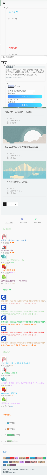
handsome (31, 469)
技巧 (8, 458)
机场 (8, 465)
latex (27, 458)
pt (44, 458)
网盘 (4, 465)
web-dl (32, 458)
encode (27, 462)
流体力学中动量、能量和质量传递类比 (15, 363)
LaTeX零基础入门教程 (9, 373)
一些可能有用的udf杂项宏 (16, 181)
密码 (9, 93)
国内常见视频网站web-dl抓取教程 (14, 281)
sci (36, 458)
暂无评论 (13, 123)
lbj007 (12, 118)
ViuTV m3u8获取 (7, 250)
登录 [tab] (11, 86)
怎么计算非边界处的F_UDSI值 (18, 111)
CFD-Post (15, 462)
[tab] (13, 220)
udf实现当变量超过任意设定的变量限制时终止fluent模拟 (22, 383)
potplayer (41, 462)
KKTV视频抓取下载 (8, 270)
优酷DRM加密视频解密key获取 (12, 260)
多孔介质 (33, 462)
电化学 (13, 465)
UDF (4, 458)
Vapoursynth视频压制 (9, 393)
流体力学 (22, 458)
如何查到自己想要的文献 (10, 403)
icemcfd (40, 458)
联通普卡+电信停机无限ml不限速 (13, 240)
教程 (16, 458)
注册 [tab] (17, 86)
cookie (22, 462)
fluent (12, 458)
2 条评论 (13, 158)
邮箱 (9, 102)
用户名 (10, 91)
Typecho (15, 469)
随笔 (10, 462)
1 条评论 (13, 193)
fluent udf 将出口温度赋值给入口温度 (21, 146)
